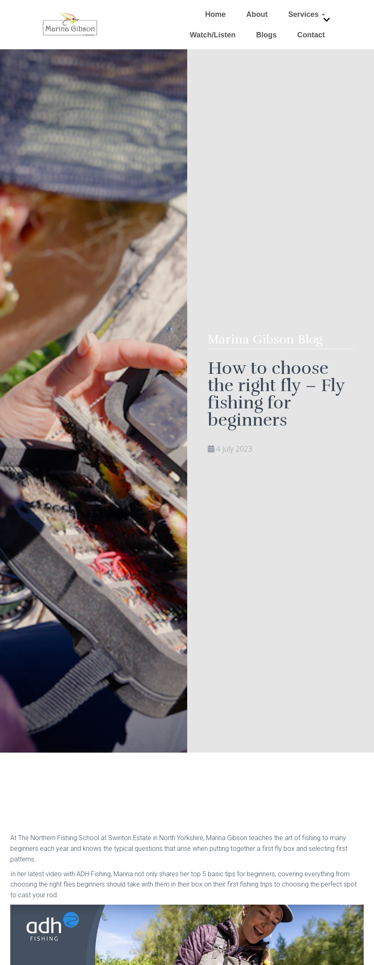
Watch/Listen (212, 35)
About (256, 14)
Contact (311, 35)
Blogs (266, 35)
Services (306, 14)
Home (215, 14)
